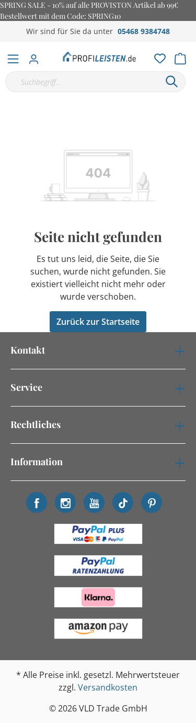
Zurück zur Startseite (98, 321)
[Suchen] (172, 81)
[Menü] (13, 56)
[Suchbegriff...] (81, 81)
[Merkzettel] (157, 56)
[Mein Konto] (37, 56)
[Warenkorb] (183, 56)
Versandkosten (107, 687)
